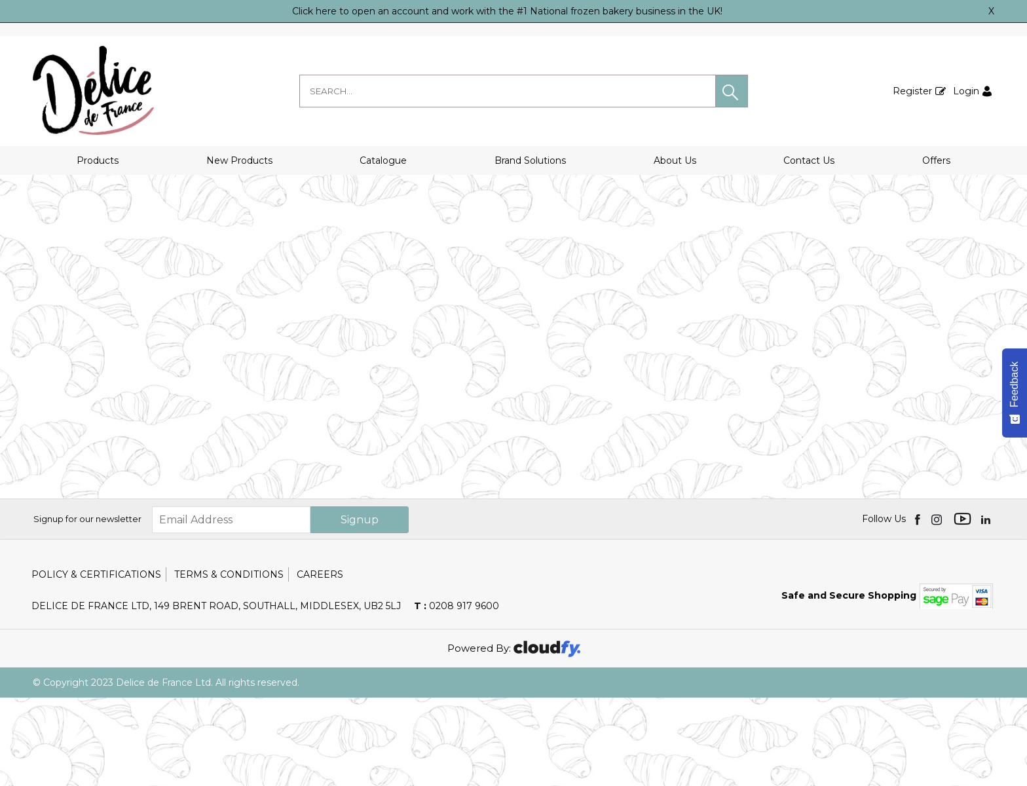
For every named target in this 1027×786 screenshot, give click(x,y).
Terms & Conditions (229, 663)
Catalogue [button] (383, 160)
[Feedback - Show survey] (1014, 393)
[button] (731, 91)
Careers (320, 663)
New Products (239, 160)
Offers (936, 160)
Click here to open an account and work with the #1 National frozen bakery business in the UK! (507, 11)
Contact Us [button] (808, 160)
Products (98, 160)
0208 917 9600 (456, 694)
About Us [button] (675, 160)
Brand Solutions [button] (530, 160)
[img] (918, 607)
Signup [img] (360, 608)
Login (966, 91)
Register (912, 91)
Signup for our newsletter (87, 607)
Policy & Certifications (96, 663)
